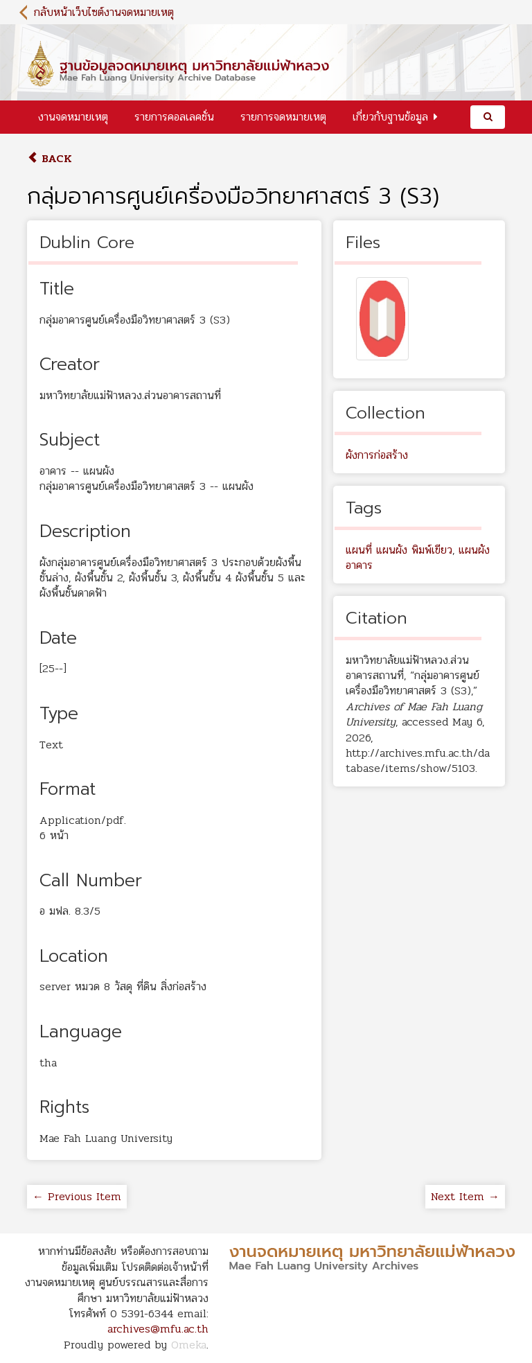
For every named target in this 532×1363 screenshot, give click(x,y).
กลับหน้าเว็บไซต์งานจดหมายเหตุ (104, 12)
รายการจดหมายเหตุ (283, 116)
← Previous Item (77, 1196)
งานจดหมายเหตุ (73, 116)
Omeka (188, 1344)
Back (49, 158)
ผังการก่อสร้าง (377, 455)
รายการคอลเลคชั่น (174, 116)
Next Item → (465, 1196)
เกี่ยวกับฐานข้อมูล (390, 116)
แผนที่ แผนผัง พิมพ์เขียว (399, 550)
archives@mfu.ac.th (158, 1328)
